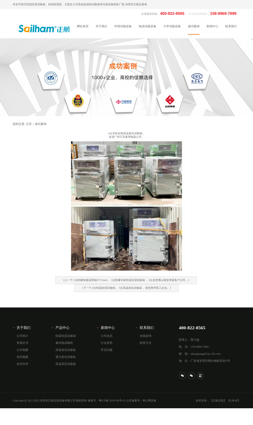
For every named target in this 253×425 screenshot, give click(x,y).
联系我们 (147, 328)
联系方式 (145, 342)
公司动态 (106, 335)
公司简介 (22, 335)
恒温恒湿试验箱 (65, 335)
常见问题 (106, 349)
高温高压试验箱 (65, 363)
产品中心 (62, 328)
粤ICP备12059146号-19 (112, 400)
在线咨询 (145, 335)
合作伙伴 (22, 363)
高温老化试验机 (65, 349)
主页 (29, 124)
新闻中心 (108, 328)
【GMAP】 (233, 400)
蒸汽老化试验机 (65, 356)
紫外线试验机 (64, 342)
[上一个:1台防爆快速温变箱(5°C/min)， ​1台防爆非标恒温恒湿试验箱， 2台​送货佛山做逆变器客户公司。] (126, 280)
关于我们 (24, 328)
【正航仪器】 (218, 400)
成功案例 (41, 124)
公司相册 (22, 349)
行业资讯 (106, 342)
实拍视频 (22, 356)
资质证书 (22, 342)
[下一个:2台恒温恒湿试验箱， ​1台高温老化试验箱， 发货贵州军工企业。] (126, 287)
